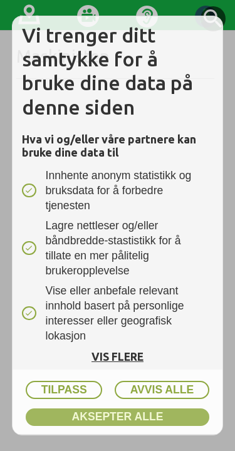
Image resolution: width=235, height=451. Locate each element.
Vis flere (117, 357)
